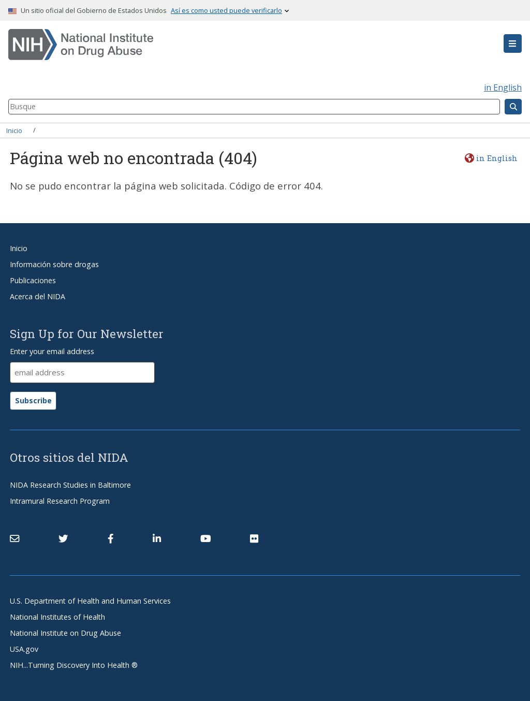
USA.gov (24, 649)
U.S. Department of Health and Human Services (90, 601)
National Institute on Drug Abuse (65, 633)
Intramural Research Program (60, 501)
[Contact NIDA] (14, 538)
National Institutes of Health (57, 617)
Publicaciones (33, 280)
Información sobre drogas (54, 264)
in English (503, 87)
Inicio (14, 130)
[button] (513, 43)
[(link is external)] (63, 538)
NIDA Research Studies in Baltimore (70, 485)
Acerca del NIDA (37, 296)
